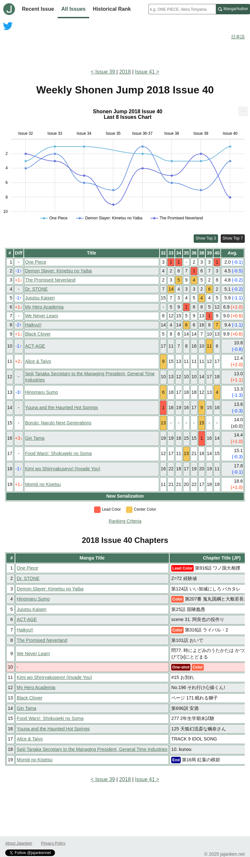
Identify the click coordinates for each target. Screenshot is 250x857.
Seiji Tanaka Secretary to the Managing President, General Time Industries (92, 749)
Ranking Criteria (125, 521)
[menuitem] (243, 111)
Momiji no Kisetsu (43, 484)
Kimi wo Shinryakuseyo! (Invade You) (62, 468)
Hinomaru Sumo (41, 392)
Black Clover (38, 334)
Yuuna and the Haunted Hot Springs (61, 407)
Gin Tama (35, 438)
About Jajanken (18, 843)
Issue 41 (145, 72)
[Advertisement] (125, 45)
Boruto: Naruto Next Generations (58, 422)
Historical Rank (112, 9)
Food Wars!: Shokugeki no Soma (58, 453)
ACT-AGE (35, 346)
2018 (125, 72)
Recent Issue (38, 9)
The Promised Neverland (50, 280)
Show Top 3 (206, 238)
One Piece (35, 262)
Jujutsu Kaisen (40, 297)
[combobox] (182, 9)
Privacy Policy (53, 843)
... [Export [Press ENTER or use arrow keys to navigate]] (243, 110)
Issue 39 (106, 72)
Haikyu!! (33, 324)
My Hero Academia (44, 307)
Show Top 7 (233, 238)
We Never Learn (41, 315)
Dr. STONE (36, 289)
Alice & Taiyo (38, 361)
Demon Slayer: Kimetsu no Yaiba (58, 270)
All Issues (73, 9)
